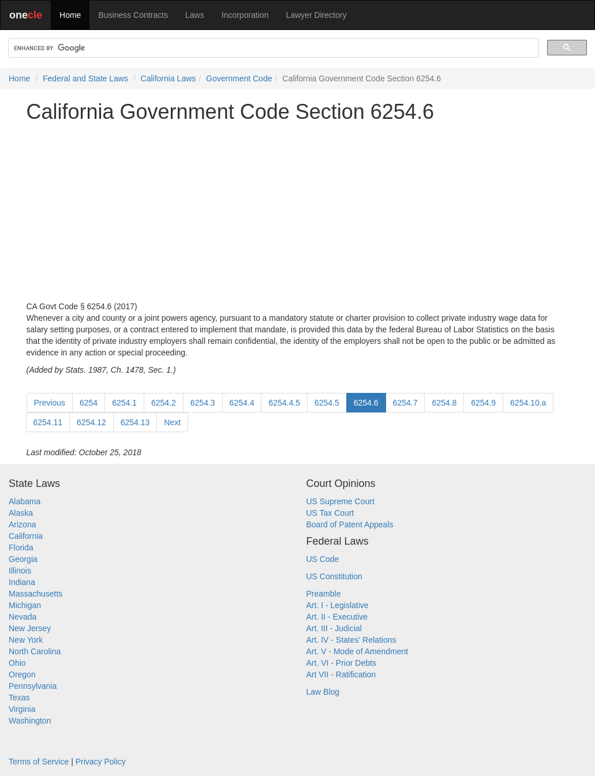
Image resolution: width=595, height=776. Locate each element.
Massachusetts (35, 593)
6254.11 (48, 422)
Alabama (24, 501)
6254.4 (242, 402)
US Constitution (334, 576)
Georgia (23, 559)
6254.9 (483, 402)
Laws (194, 15)
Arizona (22, 524)
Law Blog (323, 691)
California (26, 536)
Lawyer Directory (316, 15)
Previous (49, 402)
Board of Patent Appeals (350, 524)
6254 (89, 402)
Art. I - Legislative (337, 605)
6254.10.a (528, 402)
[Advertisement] (298, 212)
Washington (30, 720)
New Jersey (30, 628)
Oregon (22, 674)
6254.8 (444, 402)
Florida (21, 547)
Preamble (323, 593)
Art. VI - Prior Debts (341, 663)
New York (26, 639)
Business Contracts (133, 15)
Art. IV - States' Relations (351, 639)
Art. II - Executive (337, 616)
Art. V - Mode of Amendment (357, 651)
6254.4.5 (284, 402)
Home (70, 15)
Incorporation (245, 15)
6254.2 (163, 402)
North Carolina (35, 651)
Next (172, 422)
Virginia (22, 709)
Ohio (17, 663)
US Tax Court (330, 513)
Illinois (20, 570)
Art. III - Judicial (334, 628)
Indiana (22, 582)
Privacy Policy (101, 761)
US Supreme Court (340, 501)
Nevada (22, 616)
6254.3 (202, 402)
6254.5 (327, 402)
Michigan (25, 605)
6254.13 (135, 422)
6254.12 (91, 422)
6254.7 (405, 402)
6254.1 (124, 402)
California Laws (168, 78)
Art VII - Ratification (341, 674)
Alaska (21, 513)
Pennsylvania (33, 686)
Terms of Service (39, 761)
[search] (272, 48)
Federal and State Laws (85, 78)
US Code (322, 559)
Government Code (239, 78)
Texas (19, 697)
